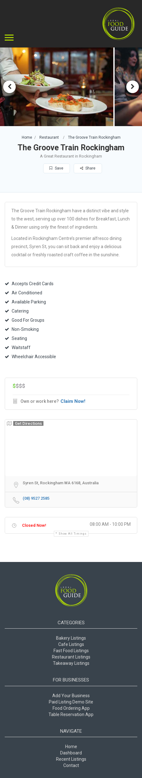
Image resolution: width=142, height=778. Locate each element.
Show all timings (72, 533)
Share (87, 168)
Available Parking (25, 301)
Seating (16, 338)
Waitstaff (18, 347)
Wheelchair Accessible (30, 356)
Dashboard (71, 752)
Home (27, 137)
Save (56, 168)
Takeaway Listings (71, 663)
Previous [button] (9, 86)
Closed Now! (34, 525)
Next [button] (132, 86)
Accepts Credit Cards (29, 283)
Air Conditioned (23, 292)
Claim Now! (72, 401)
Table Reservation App (71, 714)
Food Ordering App (71, 708)
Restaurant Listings (71, 656)
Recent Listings (71, 759)
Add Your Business (71, 695)
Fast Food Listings (71, 650)
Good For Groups (24, 320)
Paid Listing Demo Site (71, 701)
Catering (17, 311)
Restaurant (49, 137)
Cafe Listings (71, 644)
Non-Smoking (22, 329)
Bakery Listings (71, 638)
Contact (71, 765)
